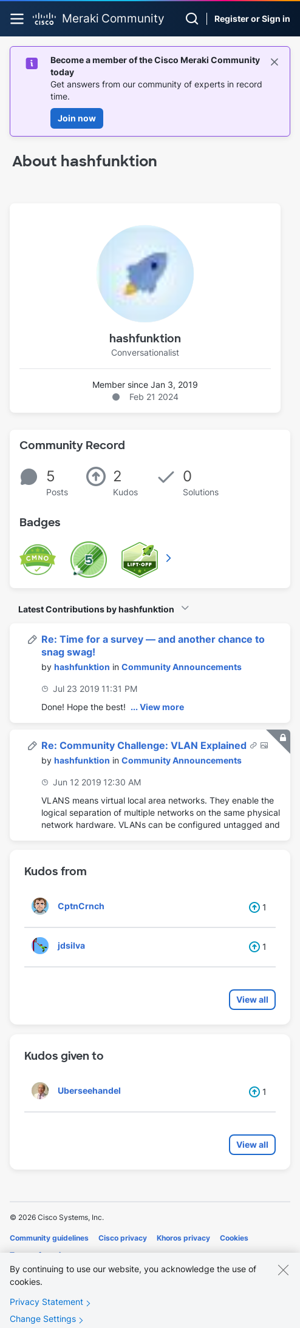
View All (169, 557)
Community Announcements (181, 667)
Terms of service (39, 1254)
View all (252, 999)
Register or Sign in (252, 18)
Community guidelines (49, 1237)
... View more (157, 707)
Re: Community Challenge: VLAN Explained (145, 745)
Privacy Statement (46, 1311)
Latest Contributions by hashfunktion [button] (96, 609)
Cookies (234, 1237)
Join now (77, 118)
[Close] (283, 1279)
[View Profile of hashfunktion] (82, 667)
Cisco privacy (122, 1237)
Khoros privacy (183, 1237)
